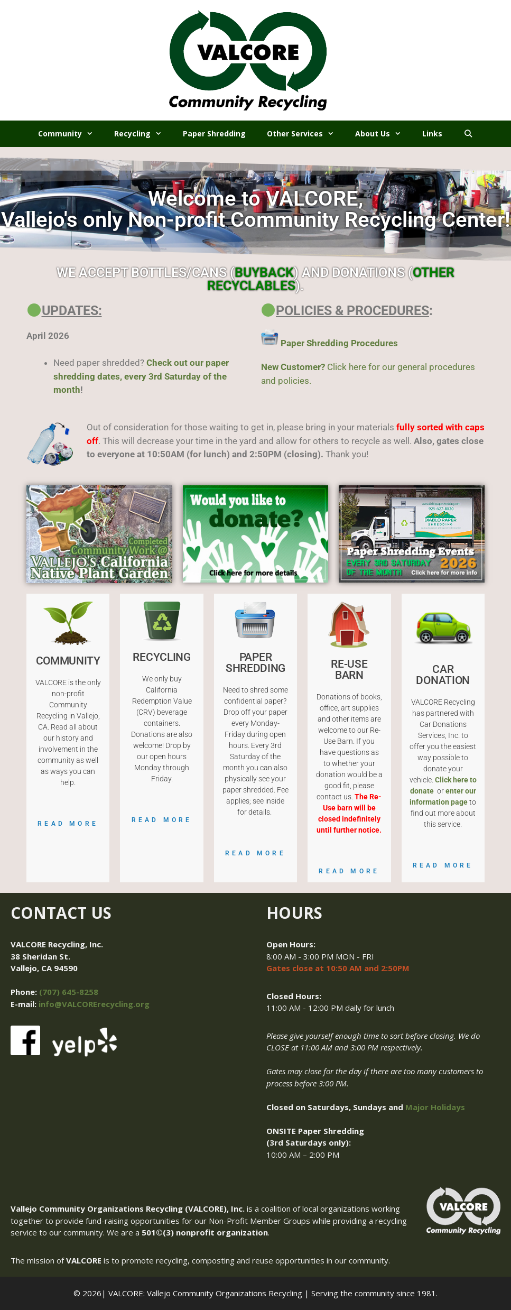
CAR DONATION (443, 675)
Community (71, 134)
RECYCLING (161, 657)
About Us (383, 134)
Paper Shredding (214, 133)
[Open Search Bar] (468, 134)
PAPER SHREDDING (255, 663)
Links (432, 133)
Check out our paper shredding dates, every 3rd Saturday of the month (141, 376)
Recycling (143, 134)
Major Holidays (435, 1107)
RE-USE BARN (349, 669)
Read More (68, 823)
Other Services (306, 134)
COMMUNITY (68, 660)
